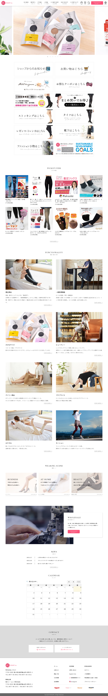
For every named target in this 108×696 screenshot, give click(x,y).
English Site (72, 674)
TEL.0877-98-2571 (12, 686)
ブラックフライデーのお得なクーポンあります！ (51, 560)
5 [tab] (58, 57)
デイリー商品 (10, 395)
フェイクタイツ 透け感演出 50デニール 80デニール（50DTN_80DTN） (40, 232)
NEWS (33, 2)
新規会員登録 (88, 666)
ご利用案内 (87, 674)
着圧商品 (9, 292)
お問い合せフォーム (67, 649)
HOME (26, 2)
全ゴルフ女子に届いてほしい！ (46, 563)
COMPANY (55, 2)
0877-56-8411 (41, 649)
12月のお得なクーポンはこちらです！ (48, 557)
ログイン (87, 670)
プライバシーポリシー (90, 681)
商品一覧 (56, 674)
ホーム (56, 666)
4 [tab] (55, 57)
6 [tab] (60, 57)
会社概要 (56, 681)
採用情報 (71, 666)
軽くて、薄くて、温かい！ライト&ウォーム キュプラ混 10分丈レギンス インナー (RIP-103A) (41, 201)
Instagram (73, 681)
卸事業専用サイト (74, 678)
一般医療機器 (60, 292)
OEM (46, 2)
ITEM (40, 2)
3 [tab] (53, 57)
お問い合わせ (72, 670)
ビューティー (60, 345)
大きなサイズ (10, 345)
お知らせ (56, 670)
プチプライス (60, 395)
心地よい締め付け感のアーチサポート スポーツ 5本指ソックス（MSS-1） (91, 200)
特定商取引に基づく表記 (91, 678)
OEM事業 (56, 678)
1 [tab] (48, 57)
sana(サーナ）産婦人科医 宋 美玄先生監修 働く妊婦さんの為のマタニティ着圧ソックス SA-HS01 (66, 201)
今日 (78, 581)
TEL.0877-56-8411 (12, 674)
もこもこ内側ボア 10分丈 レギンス (14, 231)
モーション (60, 443)
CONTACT (74, 2)
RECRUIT (64, 2)
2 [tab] (50, 57)
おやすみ (9, 443)
